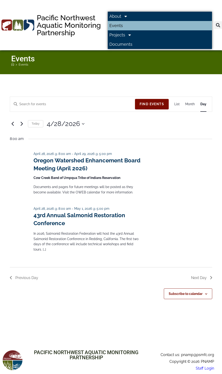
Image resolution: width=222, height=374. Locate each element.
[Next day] (21, 124)
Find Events (152, 104)
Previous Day (24, 278)
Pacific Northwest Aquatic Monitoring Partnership (69, 25)
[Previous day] (12, 124)
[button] (218, 25)
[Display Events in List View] (177, 104)
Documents (120, 44)
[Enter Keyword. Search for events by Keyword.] (72, 104)
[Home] (12, 64)
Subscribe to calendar (185, 294)
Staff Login (205, 368)
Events (116, 25)
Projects (120, 35)
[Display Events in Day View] (203, 104)
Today (36, 123)
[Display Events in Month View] (190, 104)
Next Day (201, 278)
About (118, 16)
